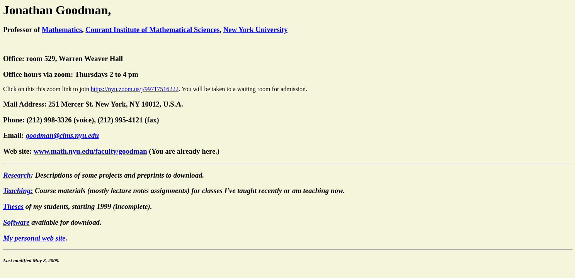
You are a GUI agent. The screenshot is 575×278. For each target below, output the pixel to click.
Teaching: (18, 192)
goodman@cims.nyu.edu (62, 136)
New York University (255, 29)
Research (17, 176)
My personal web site (34, 239)
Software (16, 223)
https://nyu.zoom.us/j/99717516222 (135, 90)
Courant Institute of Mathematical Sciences (152, 29)
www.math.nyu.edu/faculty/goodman (90, 152)
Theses (13, 207)
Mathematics (62, 29)
